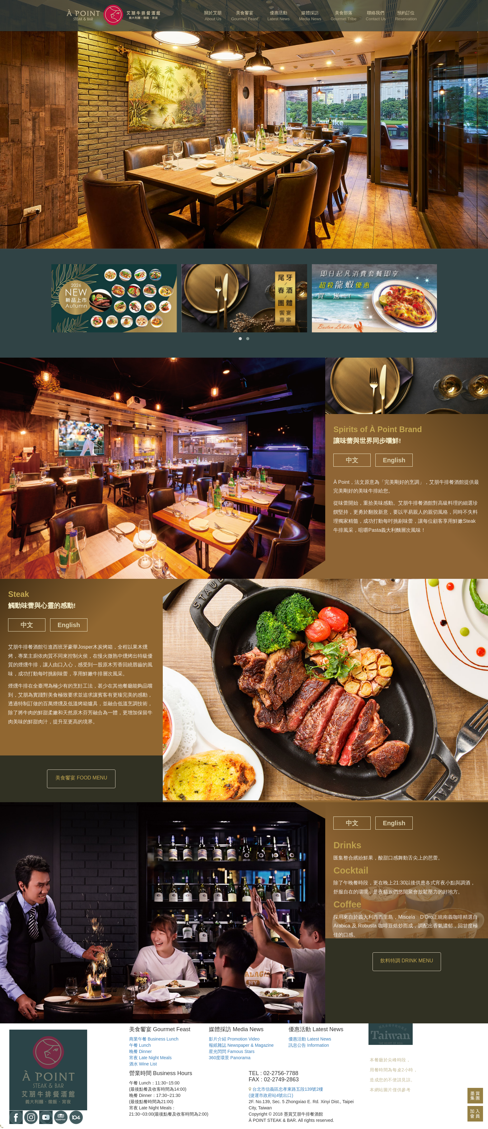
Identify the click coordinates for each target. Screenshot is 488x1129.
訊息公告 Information (309, 1045)
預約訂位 (406, 15)
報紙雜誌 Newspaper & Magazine (241, 1045)
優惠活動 (278, 15)
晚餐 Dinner (140, 1051)
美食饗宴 (244, 15)
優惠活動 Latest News (310, 1038)
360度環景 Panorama (230, 1057)
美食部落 (343, 15)
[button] (240, 339)
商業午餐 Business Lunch (154, 1038)
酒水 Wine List (143, 1063)
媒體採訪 (310, 15)
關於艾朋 (213, 15)
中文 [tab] (352, 460)
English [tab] (394, 460)
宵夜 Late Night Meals (150, 1057)
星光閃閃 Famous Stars (232, 1051)
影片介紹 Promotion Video (234, 1038)
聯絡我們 (376, 15)
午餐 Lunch (140, 1045)
